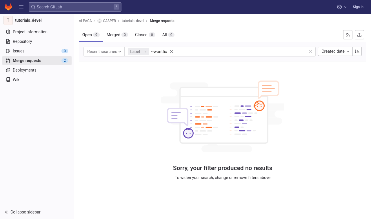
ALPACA (85, 21)
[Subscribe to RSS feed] (347, 34)
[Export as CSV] (359, 34)
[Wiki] (37, 79)
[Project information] (37, 31)
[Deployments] (37, 70)
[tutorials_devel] (37, 20)
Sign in (358, 7)
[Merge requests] (37, 60)
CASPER (106, 21)
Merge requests (162, 21)
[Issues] (37, 51)
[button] (21, 7)
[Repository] (37, 41)
